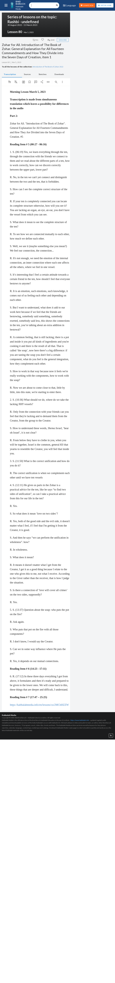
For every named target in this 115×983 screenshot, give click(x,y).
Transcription (10, 74)
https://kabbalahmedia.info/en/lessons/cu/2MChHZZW (39, 704)
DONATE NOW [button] (87, 5)
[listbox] (16, 82)
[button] (111, 736)
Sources (27, 74)
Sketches (43, 74)
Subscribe (63, 40)
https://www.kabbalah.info (79, 720)
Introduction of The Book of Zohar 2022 (48, 66)
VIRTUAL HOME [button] (105, 5)
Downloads (59, 74)
